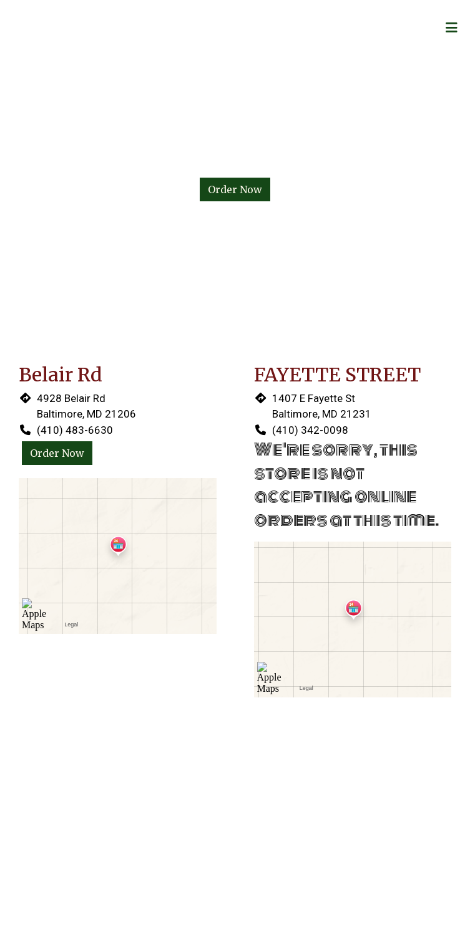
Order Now (235, 189)
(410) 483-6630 (75, 430)
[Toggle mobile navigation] (451, 28)
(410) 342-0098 (310, 430)
